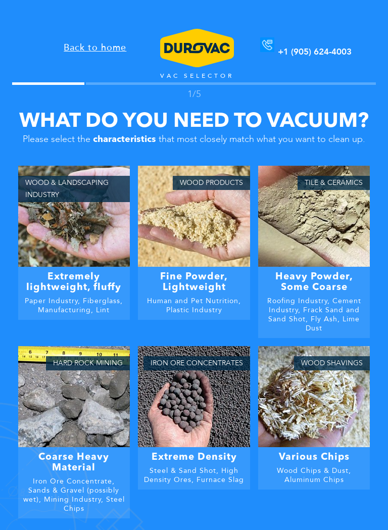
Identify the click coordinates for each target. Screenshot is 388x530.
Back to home (95, 47)
